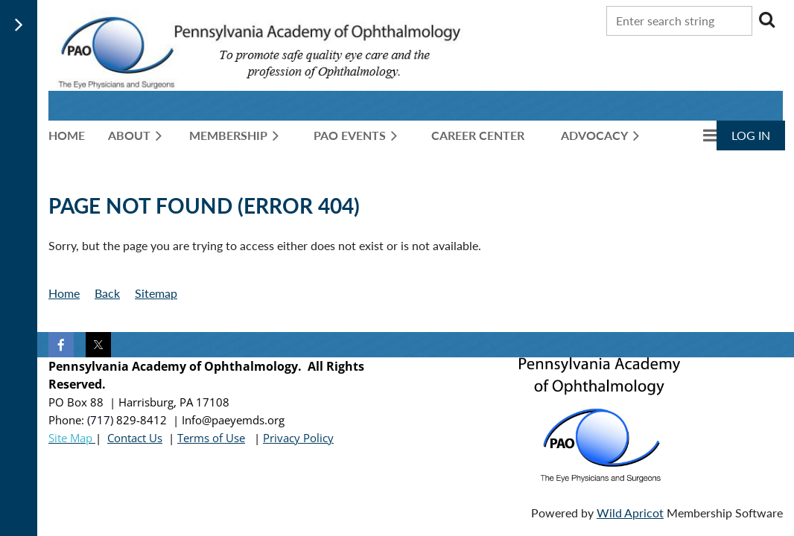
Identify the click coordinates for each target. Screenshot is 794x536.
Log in (750, 135)
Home (64, 293)
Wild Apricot (630, 512)
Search (766, 19)
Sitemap (156, 293)
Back (107, 293)
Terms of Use (211, 437)
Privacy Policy (298, 437)
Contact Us (134, 437)
